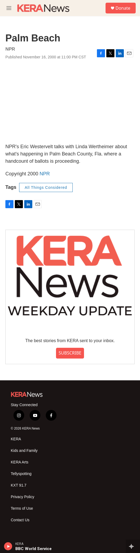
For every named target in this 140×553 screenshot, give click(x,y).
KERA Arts (19, 462)
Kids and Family (24, 451)
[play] (8, 546)
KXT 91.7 (18, 485)
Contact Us (20, 520)
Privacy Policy (22, 497)
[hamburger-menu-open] (8, 8)
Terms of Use (22, 508)
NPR (45, 173)
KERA (16, 439)
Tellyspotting (21, 474)
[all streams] (133, 546)
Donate (123, 8)
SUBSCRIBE (70, 353)
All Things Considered (46, 187)
